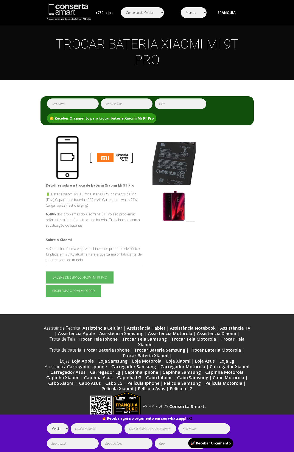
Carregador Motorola (182, 366)
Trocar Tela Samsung (144, 339)
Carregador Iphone (87, 366)
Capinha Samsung (182, 372)
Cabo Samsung (192, 377)
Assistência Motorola (170, 333)
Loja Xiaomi (178, 361)
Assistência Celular (102, 328)
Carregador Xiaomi (229, 366)
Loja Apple (83, 361)
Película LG (181, 388)
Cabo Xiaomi (61, 383)
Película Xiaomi (117, 388)
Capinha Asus (98, 377)
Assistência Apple (76, 333)
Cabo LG (114, 383)
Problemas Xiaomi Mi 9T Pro (73, 291)
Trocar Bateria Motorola (215, 350)
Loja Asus (205, 361)
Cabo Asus (90, 383)
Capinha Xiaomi (62, 377)
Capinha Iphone (141, 372)
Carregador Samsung (133, 366)
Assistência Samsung (121, 333)
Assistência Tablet (146, 328)
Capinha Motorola (224, 372)
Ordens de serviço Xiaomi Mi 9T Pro (79, 277)
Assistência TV (235, 328)
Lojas (104, 12)
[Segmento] (142, 12)
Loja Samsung (113, 361)
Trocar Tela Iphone (98, 339)
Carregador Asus (68, 372)
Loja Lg (226, 361)
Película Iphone (143, 383)
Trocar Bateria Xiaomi (145, 355)
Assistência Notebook (193, 328)
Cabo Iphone (159, 377)
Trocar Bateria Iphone (106, 350)
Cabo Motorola (228, 377)
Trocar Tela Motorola (193, 339)
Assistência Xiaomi (216, 333)
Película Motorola (223, 383)
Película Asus (151, 388)
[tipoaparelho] (57, 428)
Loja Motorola (147, 361)
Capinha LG (129, 377)
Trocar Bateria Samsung (159, 350)
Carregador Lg (105, 372)
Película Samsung (182, 383)
